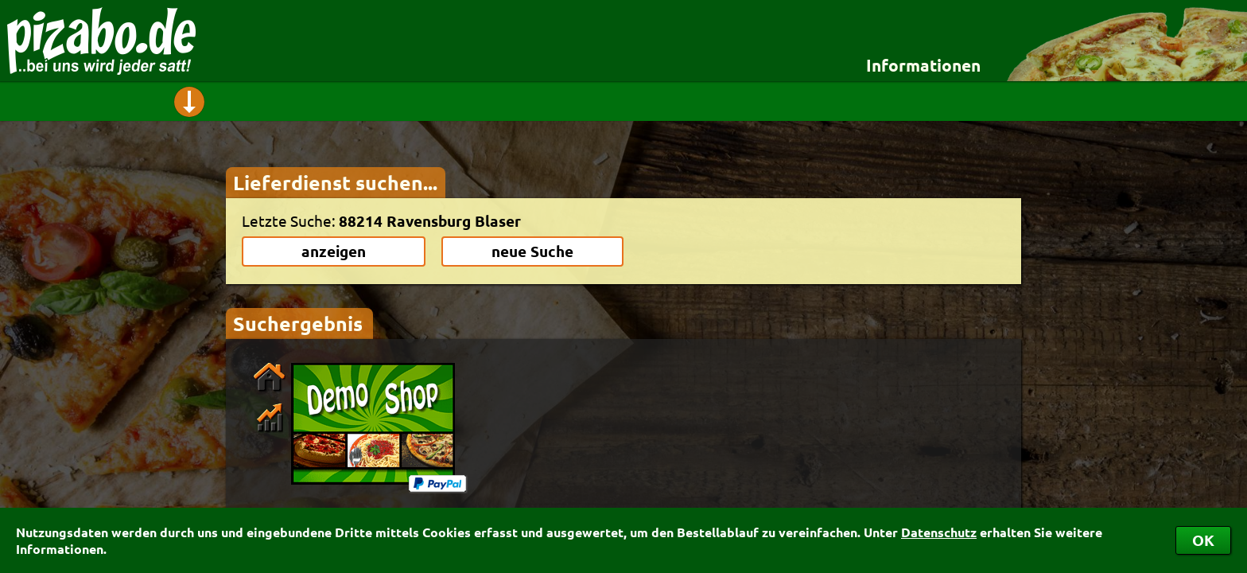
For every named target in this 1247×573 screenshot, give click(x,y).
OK (1203, 540)
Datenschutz (939, 532)
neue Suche (532, 251)
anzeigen (333, 251)
